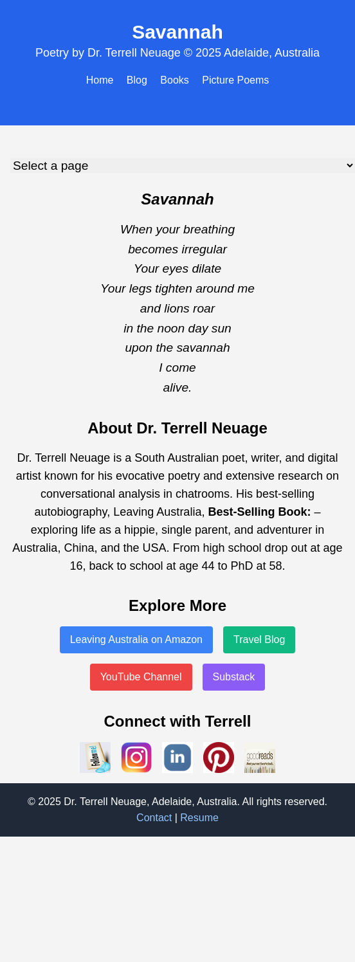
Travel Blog (259, 639)
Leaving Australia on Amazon (136, 639)
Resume (199, 817)
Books (174, 80)
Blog (137, 80)
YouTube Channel (141, 676)
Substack (234, 676)
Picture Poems (235, 80)
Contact (154, 817)
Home (100, 80)
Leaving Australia (157, 511)
